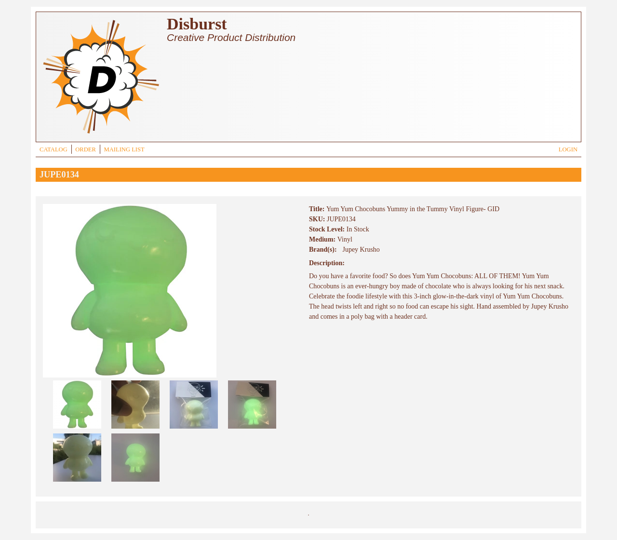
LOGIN (568, 149)
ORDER (85, 149)
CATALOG (53, 149)
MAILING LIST (124, 149)
